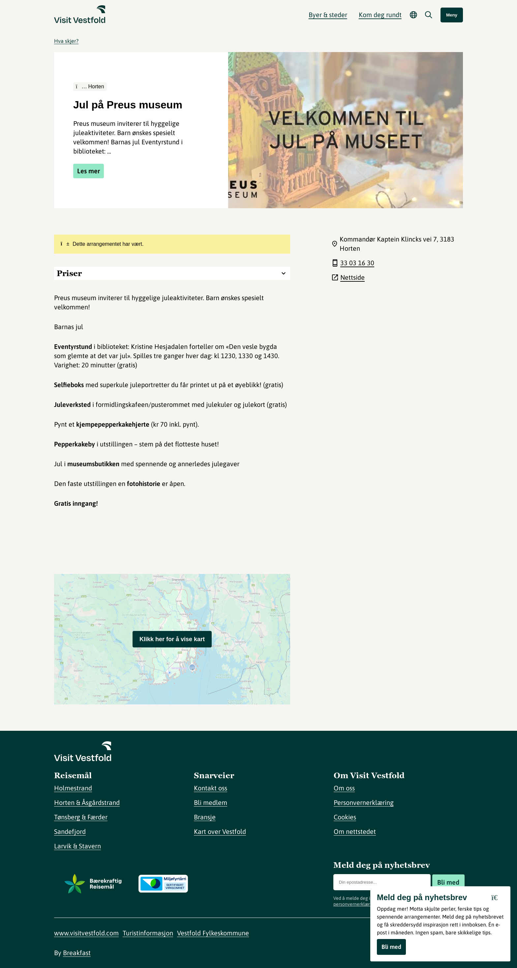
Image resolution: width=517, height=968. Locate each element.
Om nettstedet (355, 831)
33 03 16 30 (357, 263)
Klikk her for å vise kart (172, 639)
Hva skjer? (66, 41)
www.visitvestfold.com (86, 933)
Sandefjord (70, 831)
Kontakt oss (210, 788)
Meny (451, 15)
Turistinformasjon (148, 933)
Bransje (205, 817)
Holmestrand (73, 788)
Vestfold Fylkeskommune (213, 933)
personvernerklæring (355, 904)
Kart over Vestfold (220, 831)
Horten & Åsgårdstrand (87, 802)
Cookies (345, 817)
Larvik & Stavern (77, 846)
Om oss (344, 788)
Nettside (352, 277)
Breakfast (77, 952)
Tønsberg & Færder (80, 817)
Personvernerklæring (364, 802)
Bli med (448, 882)
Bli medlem (210, 802)
